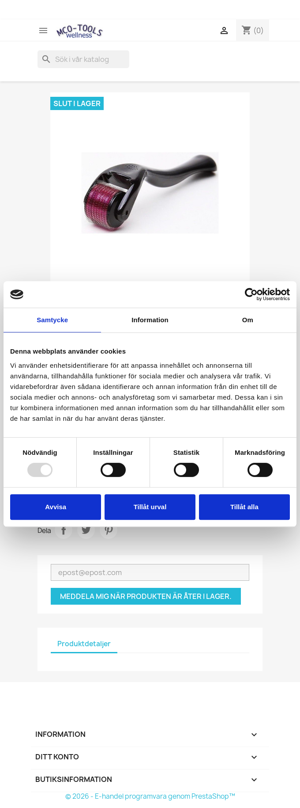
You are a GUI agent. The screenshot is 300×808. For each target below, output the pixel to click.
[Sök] (83, 59)
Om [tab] (247, 320)
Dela (63, 530)
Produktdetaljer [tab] (84, 643)
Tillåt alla (244, 507)
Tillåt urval (150, 507)
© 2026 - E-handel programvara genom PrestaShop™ (150, 796)
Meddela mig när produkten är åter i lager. (146, 596)
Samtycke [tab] (52, 320)
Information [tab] (150, 320)
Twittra (86, 530)
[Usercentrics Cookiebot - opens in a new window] (251, 294)
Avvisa (55, 507)
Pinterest (108, 530)
